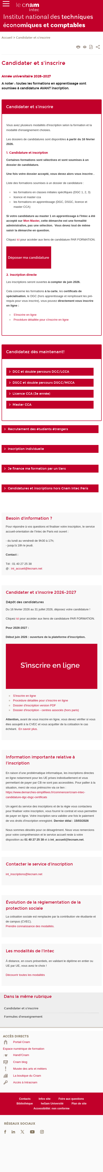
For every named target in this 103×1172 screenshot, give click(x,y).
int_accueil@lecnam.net (26, 568)
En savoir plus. (28, 729)
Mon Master (31, 220)
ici (18, 239)
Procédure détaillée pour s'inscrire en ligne (41, 319)
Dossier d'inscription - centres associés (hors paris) (46, 710)
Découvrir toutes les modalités (25, 975)
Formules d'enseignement (23, 1017)
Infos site (44, 1098)
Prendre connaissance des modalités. (30, 926)
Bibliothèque (25, 1103)
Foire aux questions (71, 1098)
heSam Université (52, 1103)
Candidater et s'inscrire (33, 37)
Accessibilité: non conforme (51, 1108)
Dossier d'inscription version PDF (34, 705)
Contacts (25, 1098)
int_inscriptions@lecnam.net (24, 874)
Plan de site (79, 1103)
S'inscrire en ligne (25, 314)
